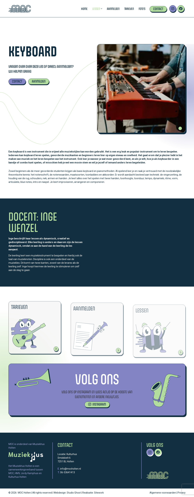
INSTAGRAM (97, 404)
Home (84, 9)
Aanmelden (113, 9)
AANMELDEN (38, 81)
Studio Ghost (74, 492)
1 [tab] (180, 128)
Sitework (99, 492)
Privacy (182, 492)
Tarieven (129, 9)
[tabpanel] (141, 88)
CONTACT (17, 81)
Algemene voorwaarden (163, 492)
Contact (158, 9)
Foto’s (142, 9)
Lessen (97, 9)
